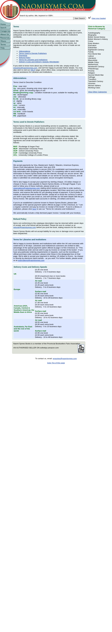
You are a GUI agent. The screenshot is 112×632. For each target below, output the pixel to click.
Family (91, 52)
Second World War (96, 75)
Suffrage (91, 77)
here (34, 209)
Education (92, 45)
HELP (33, 70)
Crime (90, 41)
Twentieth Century (95, 81)
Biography (92, 35)
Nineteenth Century (96, 67)
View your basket (99, 18)
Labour (91, 56)
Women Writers (94, 85)
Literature (92, 58)
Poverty (91, 71)
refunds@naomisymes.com (24, 227)
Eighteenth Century (96, 50)
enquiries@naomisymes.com (25, 68)
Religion (91, 73)
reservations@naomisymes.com (26, 188)
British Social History (96, 37)
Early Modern (93, 43)
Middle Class (93, 62)
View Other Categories (97, 92)
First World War (94, 54)
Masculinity (92, 60)
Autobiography (94, 33)
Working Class (94, 88)
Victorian (91, 83)
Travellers (92, 79)
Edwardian (92, 48)
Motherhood (93, 64)
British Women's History (98, 39)
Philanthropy (93, 69)
